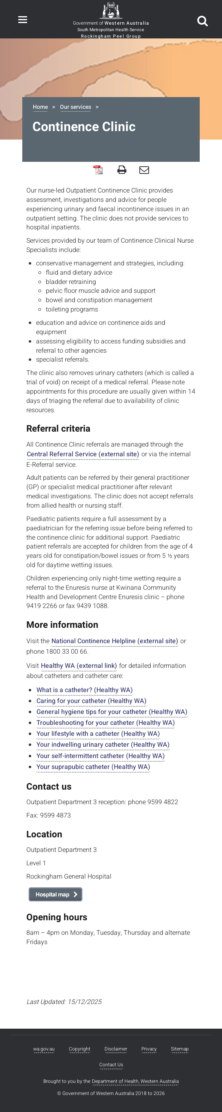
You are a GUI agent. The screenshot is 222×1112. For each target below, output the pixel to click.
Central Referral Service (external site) (83, 454)
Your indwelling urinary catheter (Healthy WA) (103, 745)
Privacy (149, 1049)
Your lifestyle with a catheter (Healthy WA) (98, 734)
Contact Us (111, 1064)
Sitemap (180, 1049)
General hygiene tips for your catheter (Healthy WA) (112, 712)
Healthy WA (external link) (79, 666)
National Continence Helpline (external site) (114, 641)
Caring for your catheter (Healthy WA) (91, 701)
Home (40, 107)
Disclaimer (116, 1049)
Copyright (79, 1049)
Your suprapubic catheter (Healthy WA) (93, 767)
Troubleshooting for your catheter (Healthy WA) (105, 723)
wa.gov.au (44, 1049)
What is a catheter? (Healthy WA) (84, 690)
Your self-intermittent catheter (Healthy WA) (100, 756)
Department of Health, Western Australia (135, 1081)
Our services (75, 107)
